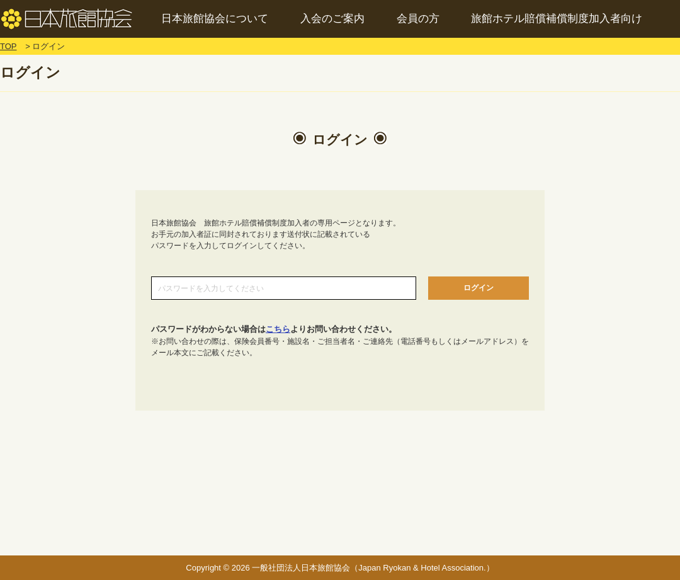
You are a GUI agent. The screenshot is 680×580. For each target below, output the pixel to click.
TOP (8, 46)
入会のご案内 (332, 19)
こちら (278, 329)
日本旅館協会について (214, 19)
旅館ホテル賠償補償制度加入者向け (556, 19)
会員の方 (418, 19)
